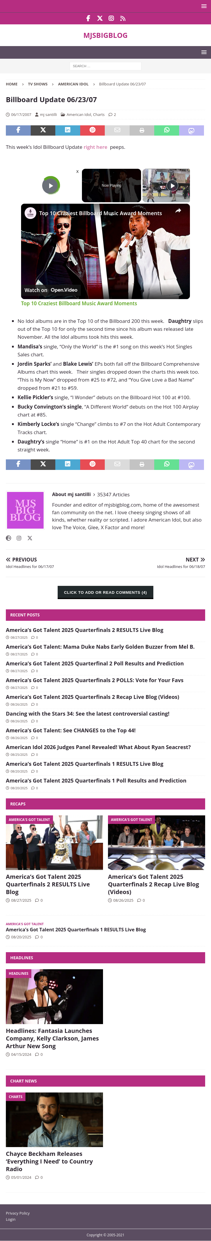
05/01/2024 (21, 1177)
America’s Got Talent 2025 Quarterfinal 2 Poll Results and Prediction (95, 663)
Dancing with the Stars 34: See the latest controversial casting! (87, 713)
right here (95, 147)
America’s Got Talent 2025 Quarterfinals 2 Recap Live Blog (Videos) (92, 696)
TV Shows (38, 84)
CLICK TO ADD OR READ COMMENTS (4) (105, 592)
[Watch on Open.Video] (51, 290)
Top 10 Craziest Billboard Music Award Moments (100, 213)
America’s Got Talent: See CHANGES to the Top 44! (70, 730)
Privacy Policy (18, 1213)
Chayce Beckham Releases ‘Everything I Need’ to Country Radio (49, 1161)
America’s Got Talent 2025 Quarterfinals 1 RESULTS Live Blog (84, 763)
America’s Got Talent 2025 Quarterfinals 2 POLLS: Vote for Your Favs (94, 680)
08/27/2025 (19, 637)
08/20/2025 (19, 771)
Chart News (23, 1081)
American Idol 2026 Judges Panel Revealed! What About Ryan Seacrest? (98, 747)
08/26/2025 (19, 704)
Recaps (17, 804)
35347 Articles (113, 494)
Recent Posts (25, 615)
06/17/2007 (21, 114)
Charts (99, 114)
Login (11, 1219)
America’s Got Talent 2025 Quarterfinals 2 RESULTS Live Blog (84, 629)
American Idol (79, 114)
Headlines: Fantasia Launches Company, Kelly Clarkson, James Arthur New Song (52, 1038)
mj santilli (48, 114)
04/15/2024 (21, 1054)
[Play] (172, 185)
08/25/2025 (19, 754)
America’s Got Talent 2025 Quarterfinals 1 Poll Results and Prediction (96, 780)
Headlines (21, 957)
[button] (203, 6)
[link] (30, 213)
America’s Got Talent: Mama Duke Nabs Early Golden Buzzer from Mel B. (100, 646)
